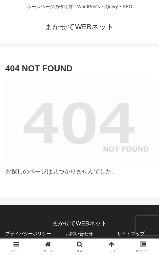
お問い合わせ (79, 233)
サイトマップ (131, 233)
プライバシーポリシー (28, 233)
